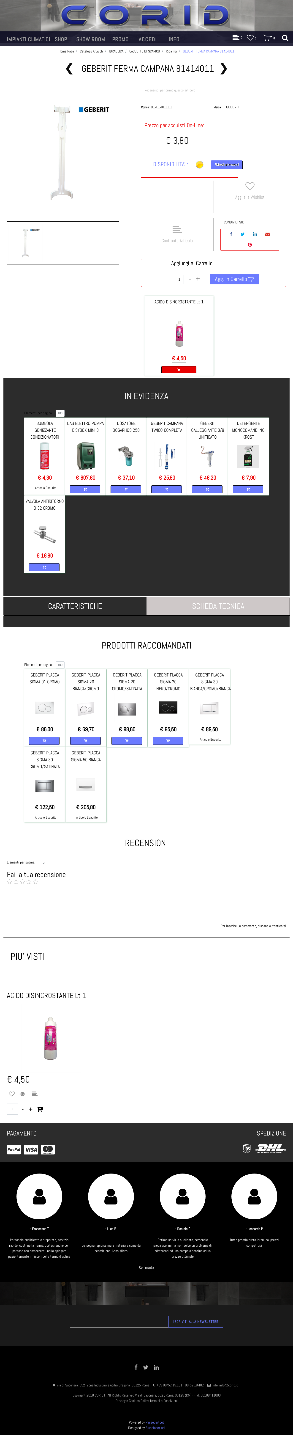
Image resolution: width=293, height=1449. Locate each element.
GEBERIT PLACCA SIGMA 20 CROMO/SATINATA (127, 682)
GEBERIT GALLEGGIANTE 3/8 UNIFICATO (207, 430)
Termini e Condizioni (164, 1400)
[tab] (74, 606)
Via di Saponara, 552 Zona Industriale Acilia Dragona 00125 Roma (103, 1385)
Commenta (146, 1267)
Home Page (66, 51)
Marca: (217, 107)
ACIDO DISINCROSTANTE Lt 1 (179, 302)
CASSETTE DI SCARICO (144, 51)
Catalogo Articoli (91, 51)
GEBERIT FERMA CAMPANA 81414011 (208, 51)
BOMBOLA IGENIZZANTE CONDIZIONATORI (44, 430)
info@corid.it (228, 1385)
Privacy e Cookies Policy (132, 1400)
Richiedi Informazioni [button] (226, 164)
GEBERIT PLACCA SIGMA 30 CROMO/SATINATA (45, 760)
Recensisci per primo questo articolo (169, 90)
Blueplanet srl (155, 1427)
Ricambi (171, 51)
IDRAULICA (116, 51)
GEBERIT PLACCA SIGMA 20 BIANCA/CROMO (86, 682)
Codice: (145, 107)
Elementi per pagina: (38, 413)
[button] (28, 39)
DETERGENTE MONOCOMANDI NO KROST (248, 430)
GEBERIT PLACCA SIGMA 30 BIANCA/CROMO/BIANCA (210, 682)
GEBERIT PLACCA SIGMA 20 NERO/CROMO (168, 682)
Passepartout (155, 1422)
